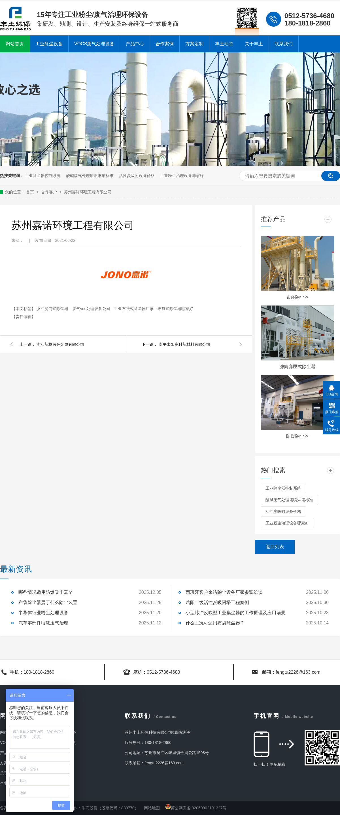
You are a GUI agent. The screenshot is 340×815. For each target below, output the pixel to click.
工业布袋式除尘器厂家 (134, 308)
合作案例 (165, 43)
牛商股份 (89, 808)
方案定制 (194, 43)
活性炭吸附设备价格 (137, 175)
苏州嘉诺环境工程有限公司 (88, 192)
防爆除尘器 (297, 436)
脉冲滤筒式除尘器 (53, 308)
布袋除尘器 (297, 297)
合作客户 (49, 192)
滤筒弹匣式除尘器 (297, 366)
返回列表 (275, 546)
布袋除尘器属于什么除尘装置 (47, 602)
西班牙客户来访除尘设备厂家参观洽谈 (224, 592)
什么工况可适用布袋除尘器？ (215, 622)
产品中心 (135, 43)
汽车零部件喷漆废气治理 (43, 622)
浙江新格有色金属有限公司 (60, 344)
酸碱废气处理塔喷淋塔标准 (90, 175)
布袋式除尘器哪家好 (175, 308)
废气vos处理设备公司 (91, 308)
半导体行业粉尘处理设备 (43, 612)
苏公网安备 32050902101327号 (196, 808)
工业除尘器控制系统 (43, 175)
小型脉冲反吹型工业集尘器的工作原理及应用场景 (235, 612)
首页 (30, 192)
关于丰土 (254, 43)
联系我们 (284, 43)
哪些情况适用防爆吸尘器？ (45, 592)
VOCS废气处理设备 (94, 43)
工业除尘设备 (49, 43)
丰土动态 (224, 43)
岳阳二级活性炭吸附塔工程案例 (217, 602)
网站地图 (152, 808)
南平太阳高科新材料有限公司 (184, 344)
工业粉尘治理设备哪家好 (182, 175)
